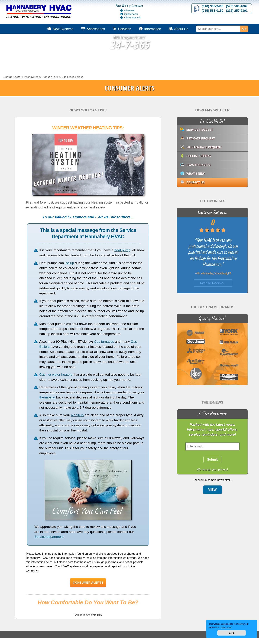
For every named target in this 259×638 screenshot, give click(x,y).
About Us (181, 29)
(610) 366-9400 (212, 6)
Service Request (199, 129)
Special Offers (198, 156)
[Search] (218, 28)
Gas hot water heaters (56, 374)
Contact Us (195, 182)
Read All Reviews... (213, 283)
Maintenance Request (204, 147)
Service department (49, 537)
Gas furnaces (104, 341)
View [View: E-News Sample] (212, 485)
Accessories (96, 29)
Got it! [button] (231, 633)
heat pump (122, 250)
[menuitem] (225, 29)
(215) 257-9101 (237, 10)
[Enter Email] (212, 446)
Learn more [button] (226, 627)
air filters (77, 415)
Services (124, 29)
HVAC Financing (198, 164)
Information (152, 29)
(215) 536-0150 (212, 10)
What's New (195, 173)
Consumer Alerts (88, 582)
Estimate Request (200, 138)
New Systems (63, 29)
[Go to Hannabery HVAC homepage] (40, 12)
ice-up (69, 263)
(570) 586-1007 (237, 6)
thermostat (47, 397)
